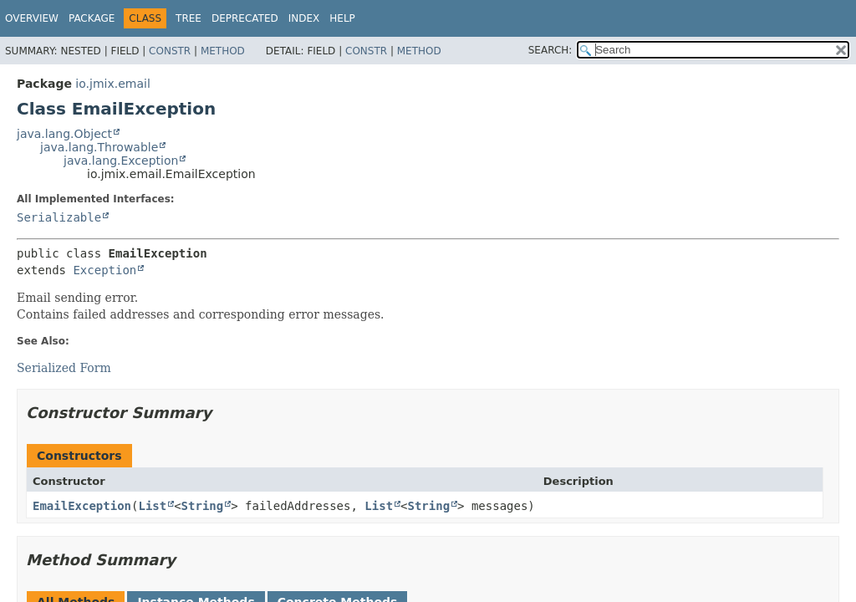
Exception (104, 270)
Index (304, 18)
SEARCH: (550, 50)
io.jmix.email (112, 83)
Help (342, 18)
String (202, 506)
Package (92, 18)
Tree (188, 18)
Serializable (59, 217)
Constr (170, 51)
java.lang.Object (64, 133)
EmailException (82, 506)
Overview (32, 18)
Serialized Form (64, 368)
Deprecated (244, 18)
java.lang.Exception (121, 160)
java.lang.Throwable (99, 147)
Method (223, 51)
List (152, 506)
